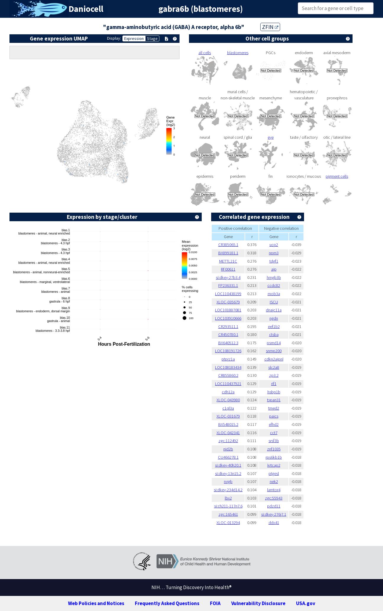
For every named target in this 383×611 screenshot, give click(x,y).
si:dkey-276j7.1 (273, 514)
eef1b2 (274, 326)
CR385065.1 (228, 244)
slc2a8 (273, 367)
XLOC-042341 (228, 432)
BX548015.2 (228, 424)
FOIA (215, 603)
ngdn (273, 318)
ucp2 (273, 244)
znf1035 (274, 449)
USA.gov (305, 603)
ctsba (274, 334)
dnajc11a (274, 310)
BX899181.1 (228, 253)
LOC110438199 (228, 293)
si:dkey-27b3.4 (228, 277)
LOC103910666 (228, 318)
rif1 (274, 383)
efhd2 (274, 424)
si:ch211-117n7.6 (228, 506)
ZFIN (270, 26)
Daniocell (86, 9)
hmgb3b (274, 277)
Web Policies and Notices (96, 603)
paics (273, 416)
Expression (134, 38)
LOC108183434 (228, 367)
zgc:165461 (228, 514)
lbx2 (228, 498)
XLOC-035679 (228, 302)
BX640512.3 (228, 342)
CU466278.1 (228, 457)
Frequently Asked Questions (167, 603)
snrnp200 (274, 350)
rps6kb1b (274, 457)
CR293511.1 (228, 326)
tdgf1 (273, 261)
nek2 (274, 481)
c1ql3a (228, 408)
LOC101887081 (228, 310)
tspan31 (274, 400)
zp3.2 (274, 375)
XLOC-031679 (228, 416)
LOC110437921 (228, 383)
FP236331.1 (228, 285)
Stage (152, 38)
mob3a (274, 293)
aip (274, 269)
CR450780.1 (228, 334)
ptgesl (274, 473)
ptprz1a (228, 359)
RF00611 (228, 269)
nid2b (228, 449)
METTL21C (228, 261)
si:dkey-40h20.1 (228, 465)
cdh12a (228, 392)
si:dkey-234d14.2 (228, 489)
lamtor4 (273, 489)
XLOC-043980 (228, 400)
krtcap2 (273, 465)
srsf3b (274, 440)
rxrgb (228, 481)
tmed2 (273, 408)
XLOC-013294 (228, 522)
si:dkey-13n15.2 (228, 473)
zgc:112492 (228, 440)
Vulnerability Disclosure (258, 603)
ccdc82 (273, 285)
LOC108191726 (228, 350)
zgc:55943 (273, 498)
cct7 (273, 432)
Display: (114, 38)
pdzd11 (273, 506)
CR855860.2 (228, 375)
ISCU (274, 302)
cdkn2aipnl (273, 359)
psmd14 (274, 342)
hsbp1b (273, 392)
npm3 (274, 253)
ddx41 (274, 522)
